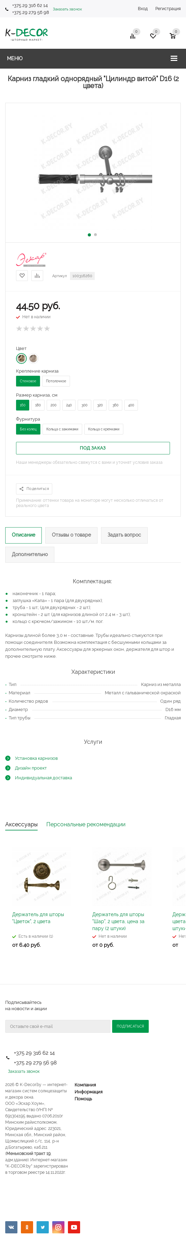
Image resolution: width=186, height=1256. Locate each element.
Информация (88, 1091)
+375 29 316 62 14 (30, 5)
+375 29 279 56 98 (31, 12)
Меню (15, 58)
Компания (85, 1084)
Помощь (83, 1098)
